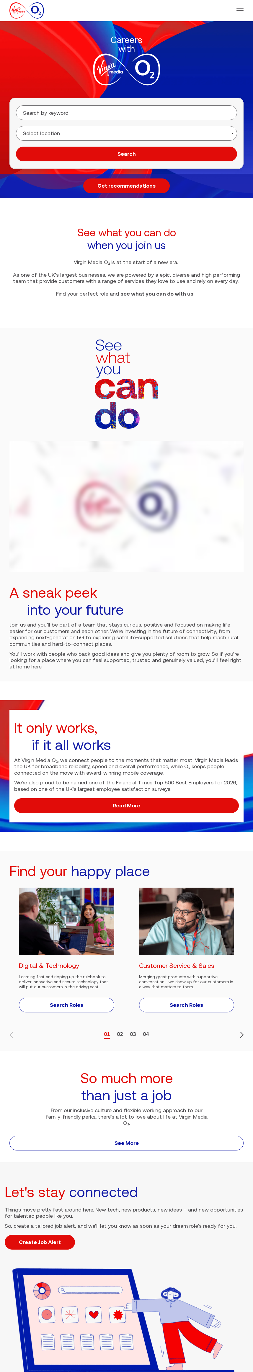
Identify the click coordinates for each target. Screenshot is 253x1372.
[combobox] (126, 133)
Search (126, 154)
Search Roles (66, 1005)
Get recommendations (126, 186)
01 (107, 1034)
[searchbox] (58, 133)
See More (127, 1143)
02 (120, 1034)
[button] (240, 10)
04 (146, 1034)
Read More (126, 805)
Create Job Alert (40, 1242)
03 (133, 1034)
